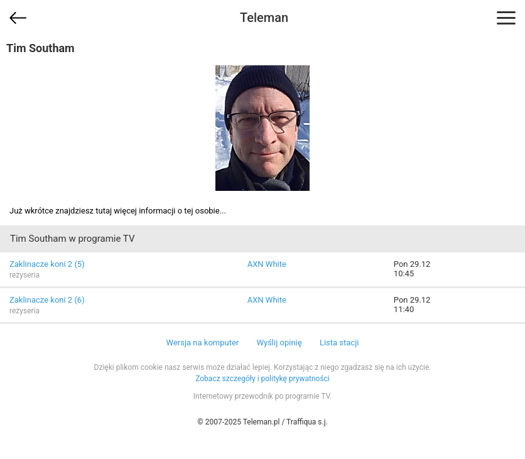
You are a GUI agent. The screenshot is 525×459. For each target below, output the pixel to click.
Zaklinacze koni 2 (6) (47, 300)
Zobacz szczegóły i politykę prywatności (262, 378)
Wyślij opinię (278, 342)
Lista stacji (339, 342)
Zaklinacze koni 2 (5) (47, 264)
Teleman (264, 17)
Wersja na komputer (202, 342)
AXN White (266, 264)
